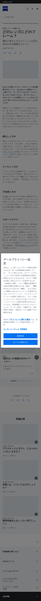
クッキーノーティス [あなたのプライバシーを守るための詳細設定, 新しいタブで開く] (11, 329)
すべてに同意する (20, 342)
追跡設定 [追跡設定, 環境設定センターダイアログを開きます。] (20, 336)
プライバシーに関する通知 (19, 319)
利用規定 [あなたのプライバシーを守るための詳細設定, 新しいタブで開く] (23, 329)
